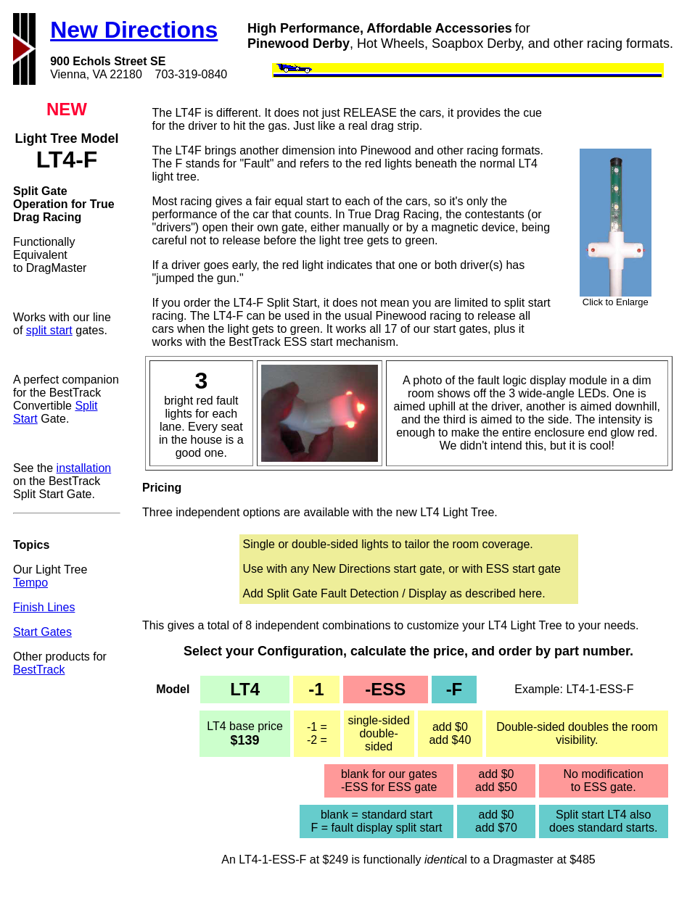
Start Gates (42, 632)
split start (49, 330)
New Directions (134, 30)
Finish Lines (44, 607)
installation (84, 468)
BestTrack (39, 669)
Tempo (30, 582)
